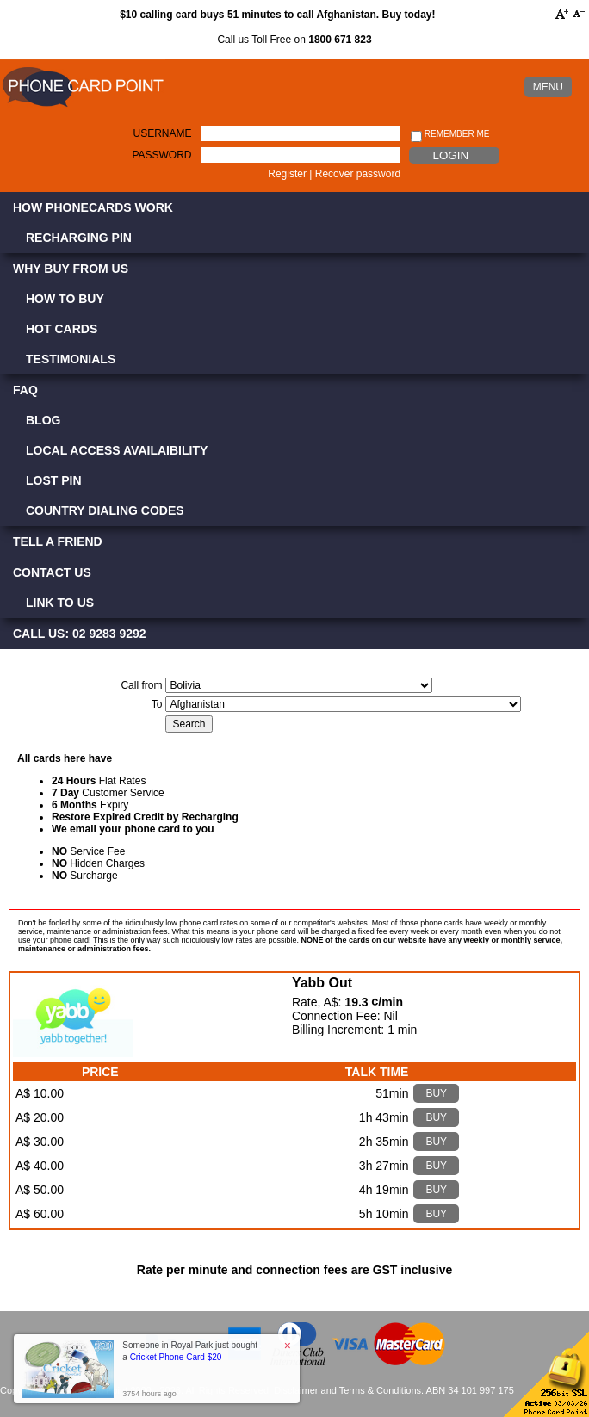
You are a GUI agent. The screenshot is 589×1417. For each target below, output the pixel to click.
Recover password (357, 174)
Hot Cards (61, 329)
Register (287, 174)
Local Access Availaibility (117, 450)
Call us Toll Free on (294, 40)
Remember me (450, 134)
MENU (548, 87)
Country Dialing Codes (105, 510)
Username (162, 133)
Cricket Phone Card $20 (176, 1357)
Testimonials (70, 359)
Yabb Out (322, 982)
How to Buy (65, 299)
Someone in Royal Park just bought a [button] (189, 1351)
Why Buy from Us (70, 268)
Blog (43, 420)
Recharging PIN (79, 237)
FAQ (25, 390)
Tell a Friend (57, 541)
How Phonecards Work (93, 207)
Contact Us (52, 572)
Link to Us (60, 602)
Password (161, 155)
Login (450, 155)
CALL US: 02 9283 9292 (79, 633)
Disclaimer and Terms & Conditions (347, 1390)
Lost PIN (54, 480)
